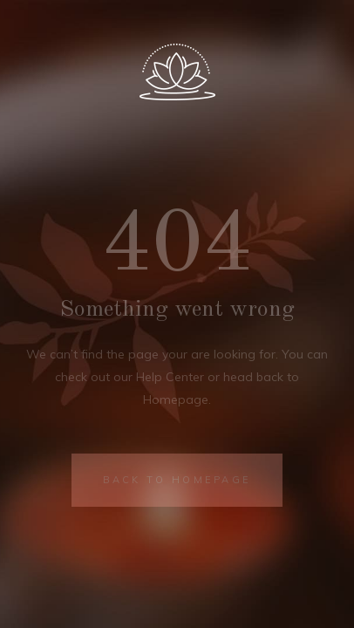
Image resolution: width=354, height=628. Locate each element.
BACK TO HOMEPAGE (177, 480)
